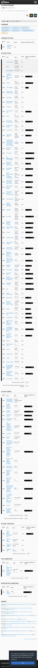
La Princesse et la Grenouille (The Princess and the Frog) (9, 571)
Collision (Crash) (8, 283)
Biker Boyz (9, 297)
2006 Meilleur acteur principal (18, 615)
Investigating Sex (10, 313)
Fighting (8, 209)
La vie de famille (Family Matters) (8, 510)
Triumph (8, 106)
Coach (8, 505)
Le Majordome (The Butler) (9, 158)
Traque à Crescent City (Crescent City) (9, 76)
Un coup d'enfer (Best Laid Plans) (9, 335)
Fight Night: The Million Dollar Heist (9, 400)
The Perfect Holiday (9, 243)
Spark (8, 340)
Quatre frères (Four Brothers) (9, 278)
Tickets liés (34, 639)
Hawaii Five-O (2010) (9, 419)
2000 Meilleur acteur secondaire (19, 634)
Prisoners (9, 153)
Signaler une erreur (28, 639)
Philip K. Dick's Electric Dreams (8, 406)
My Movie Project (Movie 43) (9, 163)
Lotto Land (9, 378)
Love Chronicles (9, 293)
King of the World (8, 540)
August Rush (9, 237)
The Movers (9, 62)
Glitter (8, 309)
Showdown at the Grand (9, 92)
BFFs (7, 66)
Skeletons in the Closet (10, 47)
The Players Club (9, 345)
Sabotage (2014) (9, 135)
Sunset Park (9, 362)
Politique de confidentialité (6, 666)
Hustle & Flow (8, 273)
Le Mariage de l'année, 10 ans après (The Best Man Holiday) (9, 143)
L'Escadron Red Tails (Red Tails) (9, 182)
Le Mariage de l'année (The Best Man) (9, 329)
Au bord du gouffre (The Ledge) (9, 193)
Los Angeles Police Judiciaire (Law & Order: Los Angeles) (9, 426)
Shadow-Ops (8, 550)
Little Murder (10, 199)
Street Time (8, 437)
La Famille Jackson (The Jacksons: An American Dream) (9, 498)
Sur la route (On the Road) (9, 187)
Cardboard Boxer (9, 126)
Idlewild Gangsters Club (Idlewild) (9, 254)
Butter (8, 349)
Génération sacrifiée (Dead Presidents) (9, 373)
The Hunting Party (9, 227)
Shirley (8, 83)
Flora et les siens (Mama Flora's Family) (9, 461)
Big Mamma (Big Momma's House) (9, 322)
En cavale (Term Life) (9, 121)
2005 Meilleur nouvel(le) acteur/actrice (18, 630)
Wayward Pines (8, 415)
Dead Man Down (9, 169)
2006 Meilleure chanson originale (19, 604)
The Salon (9, 269)
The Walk (8, 97)
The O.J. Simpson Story (8, 545)
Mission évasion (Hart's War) (9, 303)
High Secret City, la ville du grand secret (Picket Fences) (9, 488)
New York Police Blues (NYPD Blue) (9, 473)
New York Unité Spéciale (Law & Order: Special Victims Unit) (9, 452)
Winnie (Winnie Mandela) (8, 204)
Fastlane (8, 433)
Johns (8, 358)
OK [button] (23, 663)
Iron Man (8, 216)
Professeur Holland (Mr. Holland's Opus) (9, 367)
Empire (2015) (8, 411)
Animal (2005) (8, 266)
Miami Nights (9, 70)
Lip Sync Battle (8, 592)
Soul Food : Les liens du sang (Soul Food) (9, 442)
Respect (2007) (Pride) (8, 223)
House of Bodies (8, 148)
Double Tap (9, 354)
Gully (7, 116)
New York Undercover (9, 467)
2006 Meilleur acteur (12, 619)
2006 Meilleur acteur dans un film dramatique (19, 627)
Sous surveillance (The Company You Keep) (9, 175)
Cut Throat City (9, 111)
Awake (8, 232)
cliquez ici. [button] (14, 659)
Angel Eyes (9, 317)
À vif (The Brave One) (9, 248)
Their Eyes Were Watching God (9, 534)
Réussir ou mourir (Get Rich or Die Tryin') (9, 260)
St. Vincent (9, 130)
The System (9, 87)
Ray (7, 289)
